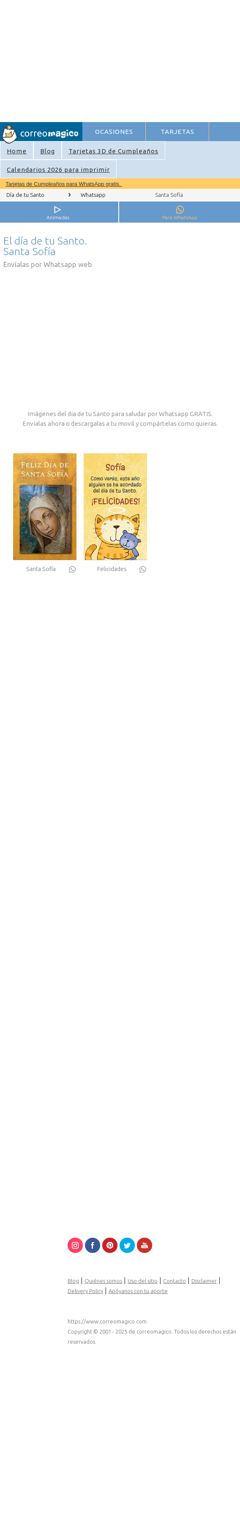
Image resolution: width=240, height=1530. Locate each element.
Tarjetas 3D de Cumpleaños (113, 151)
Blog (47, 151)
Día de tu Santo (25, 195)
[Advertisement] (157, 59)
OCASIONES (114, 131)
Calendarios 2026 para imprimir (58, 169)
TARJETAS (177, 131)
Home (17, 151)
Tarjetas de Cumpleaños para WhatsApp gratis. (63, 184)
